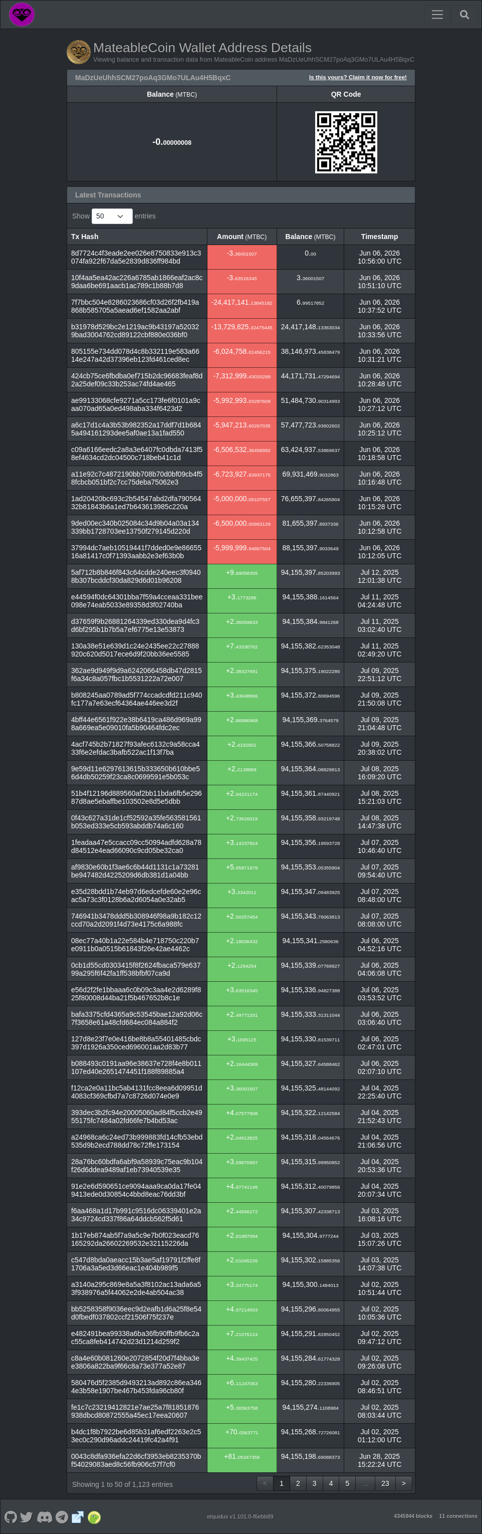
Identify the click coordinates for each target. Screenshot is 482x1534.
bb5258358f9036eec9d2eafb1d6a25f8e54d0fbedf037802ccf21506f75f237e (136, 1313)
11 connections (458, 1516)
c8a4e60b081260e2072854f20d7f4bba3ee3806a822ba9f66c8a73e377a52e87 (135, 1362)
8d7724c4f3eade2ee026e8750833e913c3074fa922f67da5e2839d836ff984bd (136, 257)
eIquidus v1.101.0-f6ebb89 (240, 1516)
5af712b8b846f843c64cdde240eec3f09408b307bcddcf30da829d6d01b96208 (135, 576)
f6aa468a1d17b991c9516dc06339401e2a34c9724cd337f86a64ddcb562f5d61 (136, 1215)
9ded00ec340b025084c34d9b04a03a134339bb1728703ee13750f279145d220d (135, 527)
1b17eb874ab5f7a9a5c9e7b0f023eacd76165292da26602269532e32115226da (135, 1239)
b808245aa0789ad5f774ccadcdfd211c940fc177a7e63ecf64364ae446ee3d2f (136, 699)
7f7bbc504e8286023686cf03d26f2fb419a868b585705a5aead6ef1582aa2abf (135, 306)
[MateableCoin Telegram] (62, 1516)
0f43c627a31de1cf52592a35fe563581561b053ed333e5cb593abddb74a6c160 (136, 822)
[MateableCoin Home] (22, 14)
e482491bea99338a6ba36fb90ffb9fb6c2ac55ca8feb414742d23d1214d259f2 (135, 1338)
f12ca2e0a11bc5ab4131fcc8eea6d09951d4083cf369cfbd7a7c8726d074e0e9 (136, 1092)
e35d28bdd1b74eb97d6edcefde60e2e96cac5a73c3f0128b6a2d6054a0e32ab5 (136, 896)
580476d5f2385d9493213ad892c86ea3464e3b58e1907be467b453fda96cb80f (136, 1387)
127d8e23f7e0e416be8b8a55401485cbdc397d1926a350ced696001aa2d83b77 (136, 1043)
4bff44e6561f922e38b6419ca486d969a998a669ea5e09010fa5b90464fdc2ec (136, 724)
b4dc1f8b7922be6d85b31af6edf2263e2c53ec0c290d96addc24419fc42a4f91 (136, 1436)
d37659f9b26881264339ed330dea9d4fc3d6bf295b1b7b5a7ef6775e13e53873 (135, 625)
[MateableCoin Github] (11, 1516)
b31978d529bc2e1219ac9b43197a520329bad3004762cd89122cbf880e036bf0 (135, 331)
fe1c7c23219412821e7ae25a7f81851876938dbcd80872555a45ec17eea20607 (135, 1411)
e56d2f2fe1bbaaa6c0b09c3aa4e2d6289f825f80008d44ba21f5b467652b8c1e (136, 994)
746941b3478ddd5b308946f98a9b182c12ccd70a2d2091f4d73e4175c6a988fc (136, 920)
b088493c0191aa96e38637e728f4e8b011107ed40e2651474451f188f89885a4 (136, 1067)
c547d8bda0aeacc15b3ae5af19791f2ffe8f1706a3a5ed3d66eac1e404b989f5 (135, 1264)
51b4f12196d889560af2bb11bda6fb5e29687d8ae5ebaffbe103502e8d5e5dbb (136, 797)
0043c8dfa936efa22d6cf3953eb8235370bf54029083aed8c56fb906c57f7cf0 (136, 1460)
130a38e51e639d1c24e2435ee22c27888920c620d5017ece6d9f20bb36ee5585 (135, 650)
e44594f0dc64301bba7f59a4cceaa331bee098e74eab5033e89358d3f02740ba (136, 601)
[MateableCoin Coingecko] (94, 1516)
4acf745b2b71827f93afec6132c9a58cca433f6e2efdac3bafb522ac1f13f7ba (135, 748)
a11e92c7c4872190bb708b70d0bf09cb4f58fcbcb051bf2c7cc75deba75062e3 (136, 478)
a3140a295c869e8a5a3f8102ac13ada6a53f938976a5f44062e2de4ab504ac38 (136, 1288)
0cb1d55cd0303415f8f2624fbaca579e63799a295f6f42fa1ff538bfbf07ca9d (135, 969)
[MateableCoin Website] (78, 1516)
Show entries (114, 216)
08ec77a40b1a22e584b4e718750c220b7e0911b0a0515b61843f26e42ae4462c (135, 945)
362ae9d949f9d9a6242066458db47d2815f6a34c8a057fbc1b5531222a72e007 (136, 675)
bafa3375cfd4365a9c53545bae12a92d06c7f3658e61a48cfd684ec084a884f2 (136, 1018)
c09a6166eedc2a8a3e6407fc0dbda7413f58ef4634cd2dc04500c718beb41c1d (136, 454)
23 (385, 1483)
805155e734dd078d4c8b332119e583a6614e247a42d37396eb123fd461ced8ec (135, 355)
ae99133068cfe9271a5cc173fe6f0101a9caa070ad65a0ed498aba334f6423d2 (135, 404)
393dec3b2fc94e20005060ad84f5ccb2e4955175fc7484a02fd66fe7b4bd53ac (136, 1117)
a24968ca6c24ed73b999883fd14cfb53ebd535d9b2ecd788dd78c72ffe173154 (136, 1141)
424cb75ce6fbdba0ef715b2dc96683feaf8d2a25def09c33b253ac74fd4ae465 (136, 380)
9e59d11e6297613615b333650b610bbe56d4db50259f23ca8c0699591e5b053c (135, 773)
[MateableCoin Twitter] (27, 1516)
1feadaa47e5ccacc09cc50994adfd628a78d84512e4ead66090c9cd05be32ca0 (136, 846)
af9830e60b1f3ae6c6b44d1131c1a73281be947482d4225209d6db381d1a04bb (135, 871)
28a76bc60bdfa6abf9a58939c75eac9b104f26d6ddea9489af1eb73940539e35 (136, 1166)
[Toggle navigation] (437, 14)
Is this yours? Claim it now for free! (358, 77)
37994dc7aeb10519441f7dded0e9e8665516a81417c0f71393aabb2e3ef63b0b (136, 552)
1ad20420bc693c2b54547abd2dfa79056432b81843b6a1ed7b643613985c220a (136, 503)
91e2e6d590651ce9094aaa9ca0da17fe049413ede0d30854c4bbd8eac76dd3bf (136, 1190)
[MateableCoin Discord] (44, 1516)
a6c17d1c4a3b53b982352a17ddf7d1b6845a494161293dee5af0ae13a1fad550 (136, 429)
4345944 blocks (413, 1516)
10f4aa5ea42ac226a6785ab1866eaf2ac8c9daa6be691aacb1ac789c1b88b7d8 (136, 282)
